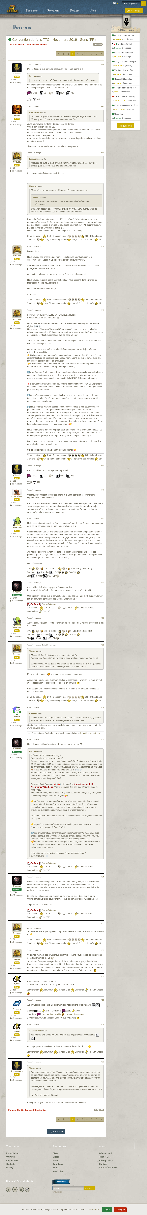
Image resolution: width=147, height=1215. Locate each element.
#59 (102, 1024)
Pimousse (33, 76)
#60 (102, 1062)
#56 (102, 950)
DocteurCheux (17, 496)
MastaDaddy (17, 528)
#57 (102, 977)
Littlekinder (34, 113)
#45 (102, 310)
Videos (56, 1157)
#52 (102, 707)
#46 (102, 466)
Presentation (12, 1153)
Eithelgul (16, 74)
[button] (115, 3)
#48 (102, 518)
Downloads (58, 1164)
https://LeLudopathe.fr (90, 733)
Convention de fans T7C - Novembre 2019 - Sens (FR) (52, 40)
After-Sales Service (108, 1167)
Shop (93, 10)
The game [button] (33, 10)
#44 (102, 246)
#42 (102, 106)
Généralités (41, 44)
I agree (107, 1210)
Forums (74, 10)
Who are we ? (105, 1153)
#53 (102, 739)
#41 (102, 64)
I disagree (120, 1210)
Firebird (17, 592)
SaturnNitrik (35, 1031)
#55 (102, 924)
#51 (102, 645)
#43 (102, 153)
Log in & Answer (56, 1131)
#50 (102, 618)
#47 (102, 490)
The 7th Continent (26, 44)
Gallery (9, 1167)
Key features (12, 1160)
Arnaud (17, 717)
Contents (10, 1164)
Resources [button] (54, 10)
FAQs (55, 1153)
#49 (102, 582)
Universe (10, 1157)
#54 (102, 877)
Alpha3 (17, 984)
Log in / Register (134, 11)
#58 (102, 1000)
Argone (17, 116)
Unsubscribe (58, 1192)
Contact (103, 1164)
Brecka (17, 959)
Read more (94, 1209)
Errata (55, 1167)
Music (55, 1160)
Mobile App (58, 1171)
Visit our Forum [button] (125, 126)
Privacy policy (106, 1160)
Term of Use (105, 1157)
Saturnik (17, 1009)
